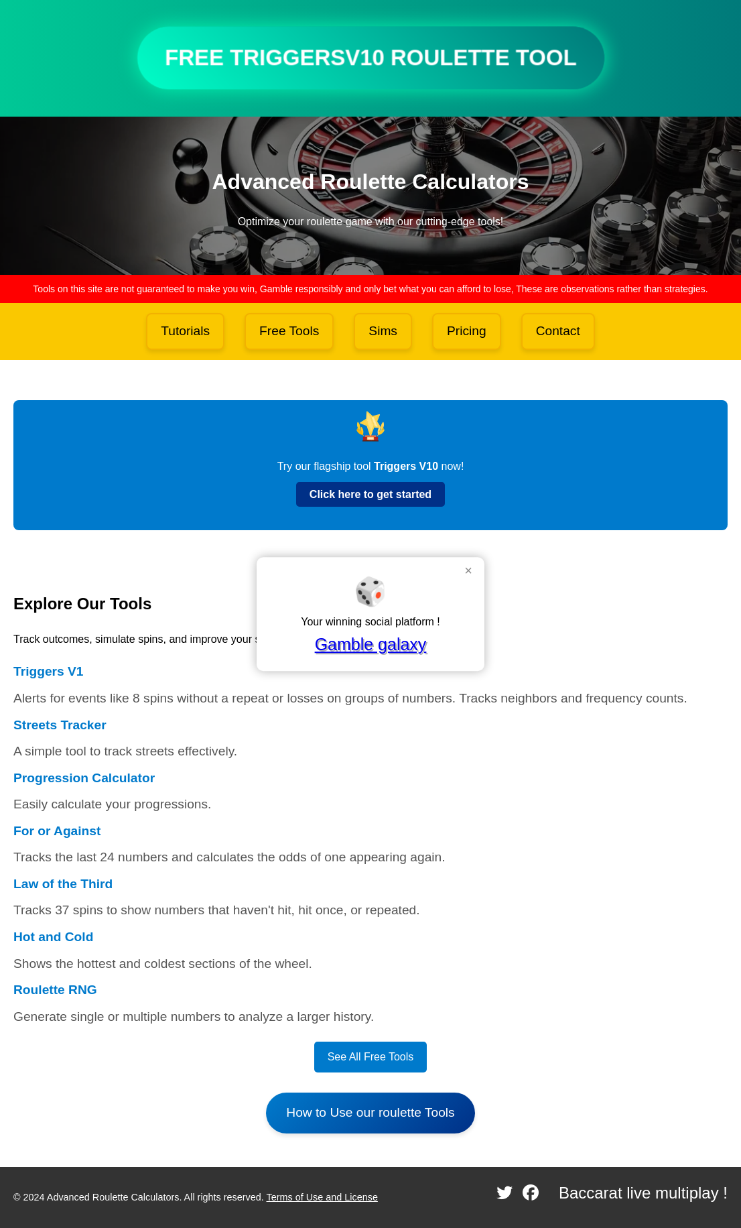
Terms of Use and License (322, 1197)
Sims (382, 331)
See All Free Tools (371, 1056)
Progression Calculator (84, 778)
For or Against (56, 831)
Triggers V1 (48, 671)
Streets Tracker (60, 725)
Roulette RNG (55, 990)
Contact (558, 331)
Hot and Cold (53, 937)
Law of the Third (63, 884)
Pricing (466, 331)
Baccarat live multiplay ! (643, 1193)
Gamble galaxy (371, 644)
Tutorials (185, 331)
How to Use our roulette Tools (370, 1112)
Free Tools (289, 331)
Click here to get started (370, 494)
